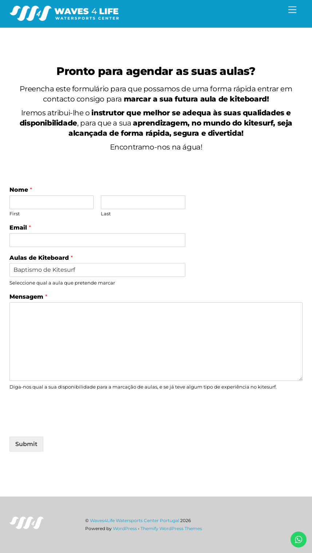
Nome (20, 189)
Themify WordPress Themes (171, 528)
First (14, 213)
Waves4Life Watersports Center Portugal (134, 520)
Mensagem (28, 296)
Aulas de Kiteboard (41, 257)
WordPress (125, 528)
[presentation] (64, 424)
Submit (26, 444)
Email (20, 227)
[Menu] (292, 10)
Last (106, 213)
